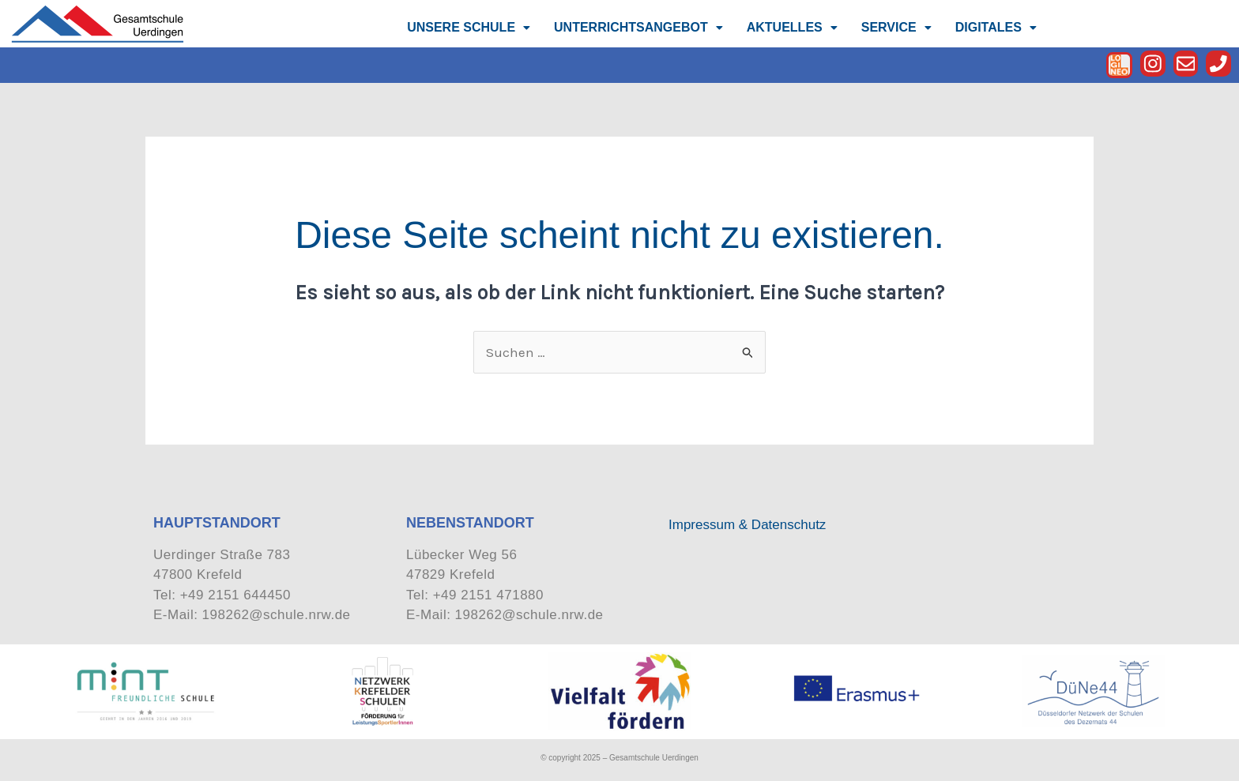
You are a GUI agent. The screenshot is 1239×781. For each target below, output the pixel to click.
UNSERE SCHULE (468, 27)
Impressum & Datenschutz (747, 524)
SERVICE (896, 27)
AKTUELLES (792, 27)
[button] (468, 27)
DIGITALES (996, 27)
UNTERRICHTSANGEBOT (638, 27)
